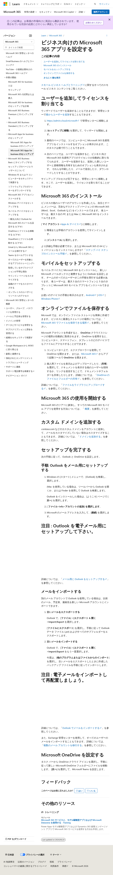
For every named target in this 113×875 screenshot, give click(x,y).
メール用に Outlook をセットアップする (83, 579)
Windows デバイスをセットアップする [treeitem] (21, 204)
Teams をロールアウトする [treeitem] (20, 255)
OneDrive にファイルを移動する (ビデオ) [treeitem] (21, 233)
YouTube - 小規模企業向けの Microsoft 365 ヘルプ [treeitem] (19, 71)
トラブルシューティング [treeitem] (17, 362)
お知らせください (93, 22)
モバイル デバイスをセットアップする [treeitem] (21, 213)
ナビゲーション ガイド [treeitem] (16, 375)
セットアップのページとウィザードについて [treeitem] (20, 168)
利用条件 (54, 866)
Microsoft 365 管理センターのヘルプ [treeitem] (20, 55)
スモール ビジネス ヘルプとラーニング (61, 84)
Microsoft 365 (55, 35)
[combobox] (19, 41)
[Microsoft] (5, 4)
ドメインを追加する (90, 436)
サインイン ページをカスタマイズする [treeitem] (21, 277)
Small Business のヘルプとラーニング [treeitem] (20, 63)
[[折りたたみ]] (30, 35)
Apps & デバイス (70, 224)
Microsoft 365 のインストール (57, 65)
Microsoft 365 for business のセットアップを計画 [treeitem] (20, 104)
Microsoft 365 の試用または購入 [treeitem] (21, 96)
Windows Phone (49, 298)
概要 (87, 408)
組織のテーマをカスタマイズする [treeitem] (20, 285)
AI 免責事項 (9, 861)
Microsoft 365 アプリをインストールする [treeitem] (21, 196)
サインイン (104, 3)
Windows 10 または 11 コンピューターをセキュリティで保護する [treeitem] (20, 178)
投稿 (52, 861)
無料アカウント (100, 11)
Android (90, 295)
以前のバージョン (26, 861)
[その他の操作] (106, 35)
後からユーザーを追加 (57, 114)
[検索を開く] (95, 4)
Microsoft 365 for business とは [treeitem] (20, 83)
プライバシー (63, 861)
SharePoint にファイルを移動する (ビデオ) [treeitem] (20, 241)
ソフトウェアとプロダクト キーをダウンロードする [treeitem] (20, 188)
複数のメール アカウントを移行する (63, 745)
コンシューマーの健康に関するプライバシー (24, 866)
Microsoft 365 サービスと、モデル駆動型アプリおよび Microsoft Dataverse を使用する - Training (71, 821)
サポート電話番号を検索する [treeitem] (19, 371)
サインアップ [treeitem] (14, 89)
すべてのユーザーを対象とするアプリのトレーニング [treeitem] (20, 261)
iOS (100, 295)
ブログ (41, 861)
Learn (43, 35)
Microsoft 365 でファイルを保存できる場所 (64, 322)
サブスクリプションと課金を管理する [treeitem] (19, 331)
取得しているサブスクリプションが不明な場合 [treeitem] (20, 269)
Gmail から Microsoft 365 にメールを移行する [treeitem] (21, 249)
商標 (64, 866)
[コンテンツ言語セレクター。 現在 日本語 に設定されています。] (10, 854)
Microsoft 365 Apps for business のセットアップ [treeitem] (22, 152)
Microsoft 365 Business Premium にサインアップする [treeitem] (20, 114)
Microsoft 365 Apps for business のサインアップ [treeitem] (22, 144)
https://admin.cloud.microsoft (62, 120)
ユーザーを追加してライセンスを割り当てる (64, 61)
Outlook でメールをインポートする (80, 727)
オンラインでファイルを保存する (59, 73)
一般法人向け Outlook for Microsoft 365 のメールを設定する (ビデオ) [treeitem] (21, 223)
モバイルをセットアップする (57, 69)
